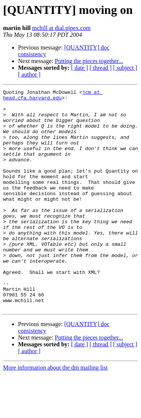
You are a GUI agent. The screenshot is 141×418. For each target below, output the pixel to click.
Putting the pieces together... (89, 61)
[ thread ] (100, 68)
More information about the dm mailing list (55, 411)
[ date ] (79, 68)
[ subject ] (125, 68)
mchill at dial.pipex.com (61, 28)
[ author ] (29, 74)
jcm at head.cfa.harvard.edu (53, 96)
